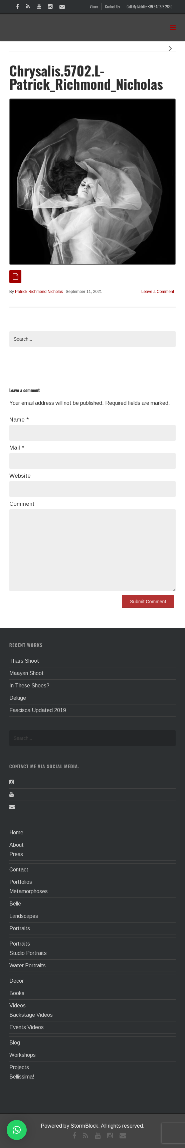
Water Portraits (27, 965)
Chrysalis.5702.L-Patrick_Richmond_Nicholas (86, 77)
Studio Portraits (28, 953)
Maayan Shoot (26, 673)
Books (16, 993)
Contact (18, 869)
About (16, 845)
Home (16, 832)
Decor (16, 981)
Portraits (19, 928)
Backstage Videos (31, 1015)
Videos (17, 1005)
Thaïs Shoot (24, 661)
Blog (14, 1042)
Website (20, 476)
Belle (15, 904)
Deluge (17, 698)
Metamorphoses (28, 891)
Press (16, 854)
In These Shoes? (29, 685)
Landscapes (23, 916)
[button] (17, 1130)
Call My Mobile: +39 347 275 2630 (149, 6)
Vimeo (94, 6)
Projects (19, 1067)
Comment (21, 504)
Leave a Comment (157, 291)
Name (19, 420)
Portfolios (20, 882)
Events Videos (26, 1027)
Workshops (22, 1055)
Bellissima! (21, 1077)
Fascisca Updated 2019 (37, 710)
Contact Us (112, 6)
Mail (16, 448)
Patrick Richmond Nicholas (39, 291)
